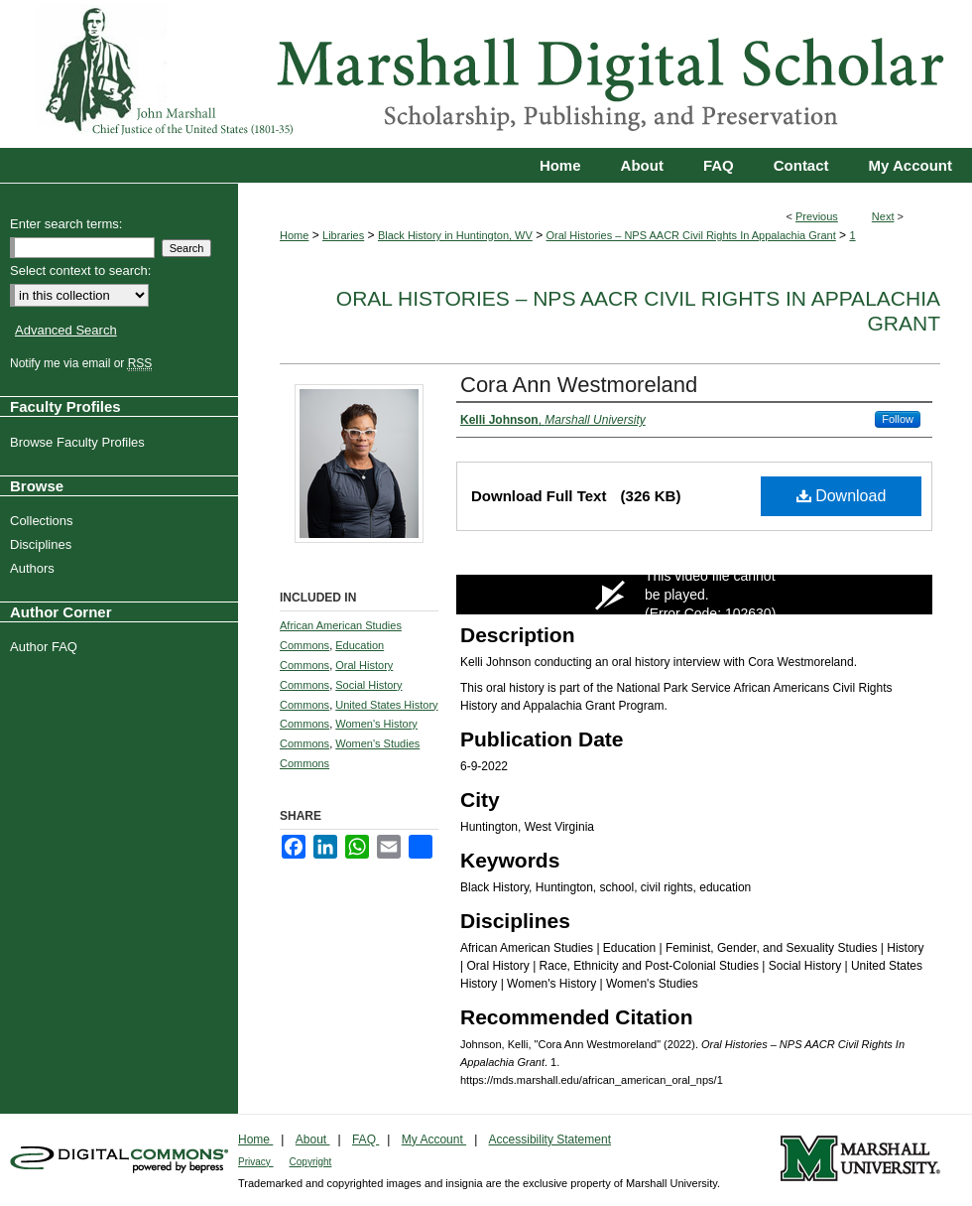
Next (883, 216)
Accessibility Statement (550, 1139)
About (313, 1139)
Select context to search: (80, 270)
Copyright (311, 1161)
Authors (35, 568)
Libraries (343, 235)
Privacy (256, 1161)
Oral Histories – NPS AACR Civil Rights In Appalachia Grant (691, 235)
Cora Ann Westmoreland (578, 384)
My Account (434, 1139)
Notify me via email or (83, 363)
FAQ (365, 1139)
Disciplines (43, 544)
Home (294, 235)
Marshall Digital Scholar (486, 74)
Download (841, 495)
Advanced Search (66, 330)
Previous (816, 216)
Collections (44, 520)
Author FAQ (46, 646)
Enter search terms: (66, 223)
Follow (897, 419)
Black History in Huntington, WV (455, 235)
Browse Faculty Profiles (80, 442)
